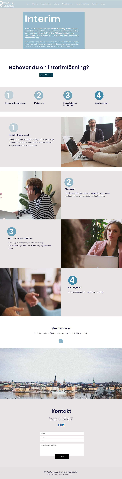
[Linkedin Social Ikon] (62, 425)
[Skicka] (62, 456)
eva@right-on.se (55, 420)
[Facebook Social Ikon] (59, 425)
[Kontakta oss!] (46, 75)
